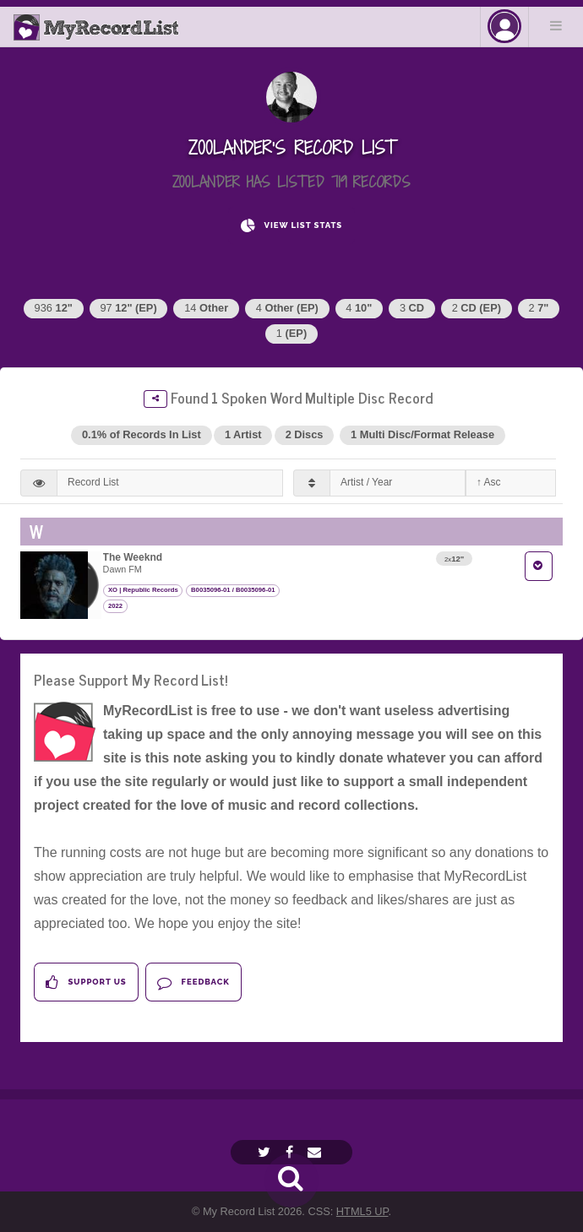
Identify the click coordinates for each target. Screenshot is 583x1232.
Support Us (86, 982)
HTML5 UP (362, 1211)
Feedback (193, 982)
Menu (556, 25)
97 (128, 307)
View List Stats (291, 226)
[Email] (316, 1152)
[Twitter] (266, 1152)
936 (54, 307)
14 (206, 307)
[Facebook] (291, 1152)
